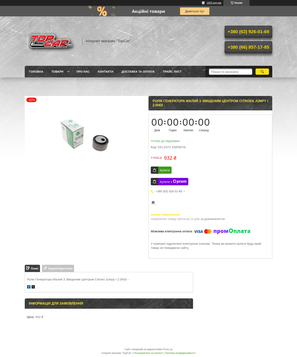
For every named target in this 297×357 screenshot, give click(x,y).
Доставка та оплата (138, 71)
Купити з (173, 181)
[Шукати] (262, 72)
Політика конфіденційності (180, 353)
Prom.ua (167, 349)
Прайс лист (172, 71)
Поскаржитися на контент (148, 353)
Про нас (83, 71)
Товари (57, 71)
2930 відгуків (214, 2)
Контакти (105, 71)
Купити (165, 170)
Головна (36, 71)
